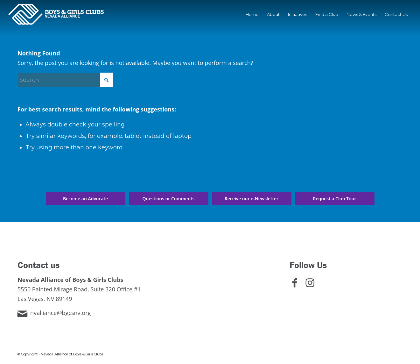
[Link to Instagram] (312, 286)
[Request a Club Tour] (334, 198)
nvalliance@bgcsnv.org (60, 313)
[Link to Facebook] (297, 286)
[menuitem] (252, 14)
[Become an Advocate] (85, 198)
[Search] (65, 80)
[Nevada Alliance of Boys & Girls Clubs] (56, 14)
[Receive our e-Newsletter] (251, 198)
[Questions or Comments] (168, 198)
